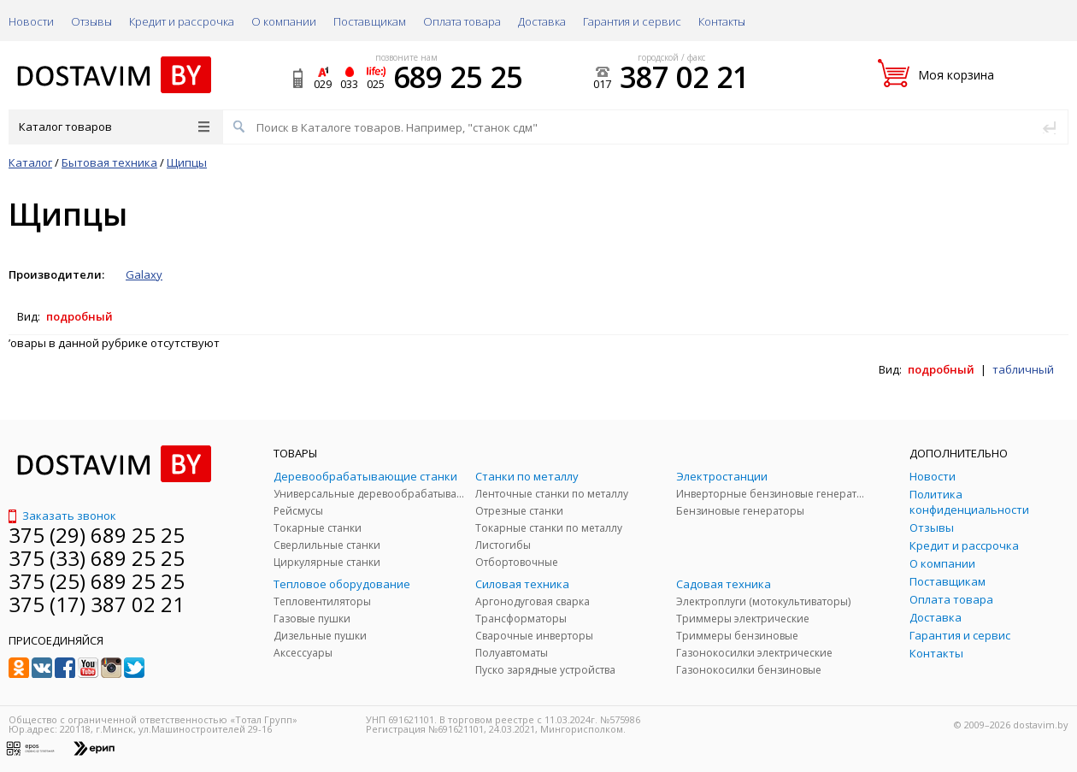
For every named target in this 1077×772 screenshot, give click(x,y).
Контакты (721, 21)
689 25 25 (457, 77)
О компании (283, 21)
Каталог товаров (114, 126)
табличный (1023, 369)
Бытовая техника (109, 162)
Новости (31, 21)
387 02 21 (684, 77)
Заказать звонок (62, 515)
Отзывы (91, 21)
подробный (79, 316)
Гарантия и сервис (632, 21)
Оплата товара (462, 21)
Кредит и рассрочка (181, 21)
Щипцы (187, 162)
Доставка (542, 21)
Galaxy (144, 274)
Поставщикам (369, 21)
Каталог (30, 162)
